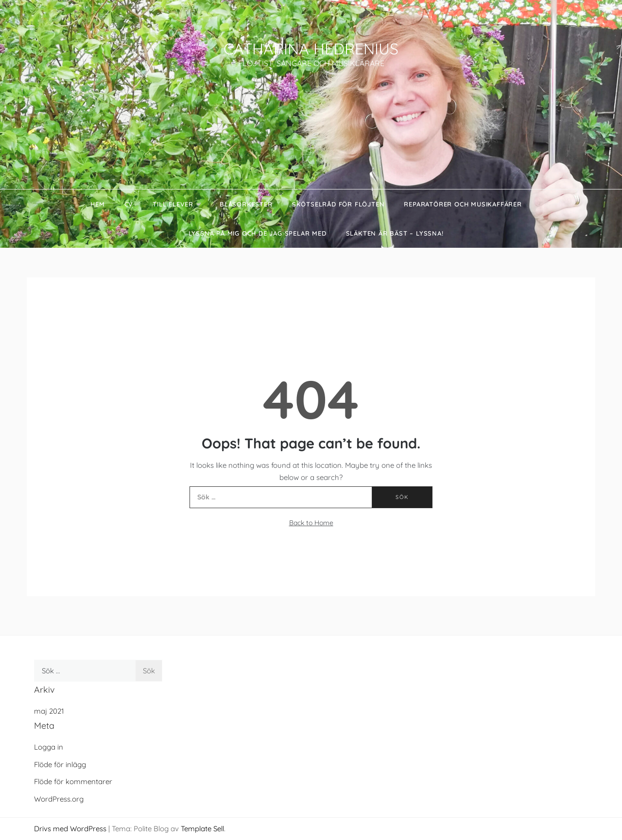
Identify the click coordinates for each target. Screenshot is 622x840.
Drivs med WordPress (71, 828)
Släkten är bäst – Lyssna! (395, 233)
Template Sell (202, 828)
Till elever (176, 204)
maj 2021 (49, 711)
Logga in (48, 747)
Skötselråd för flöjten (338, 204)
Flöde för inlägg (60, 764)
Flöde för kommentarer (73, 781)
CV (129, 204)
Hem (97, 204)
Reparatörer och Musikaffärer (462, 204)
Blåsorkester (246, 204)
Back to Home (311, 522)
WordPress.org (59, 799)
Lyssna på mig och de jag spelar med (258, 233)
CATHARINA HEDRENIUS (311, 48)
